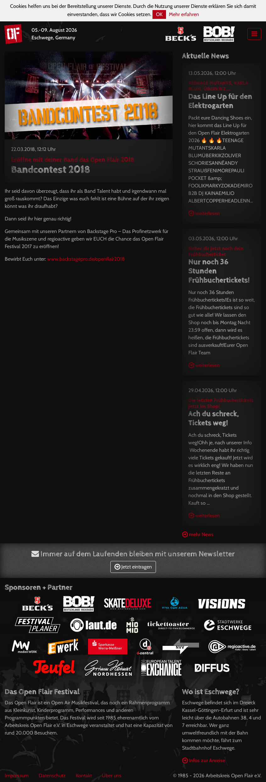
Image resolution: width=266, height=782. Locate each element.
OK (159, 14)
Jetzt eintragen (133, 567)
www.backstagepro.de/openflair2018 (86, 259)
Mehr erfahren (184, 14)
